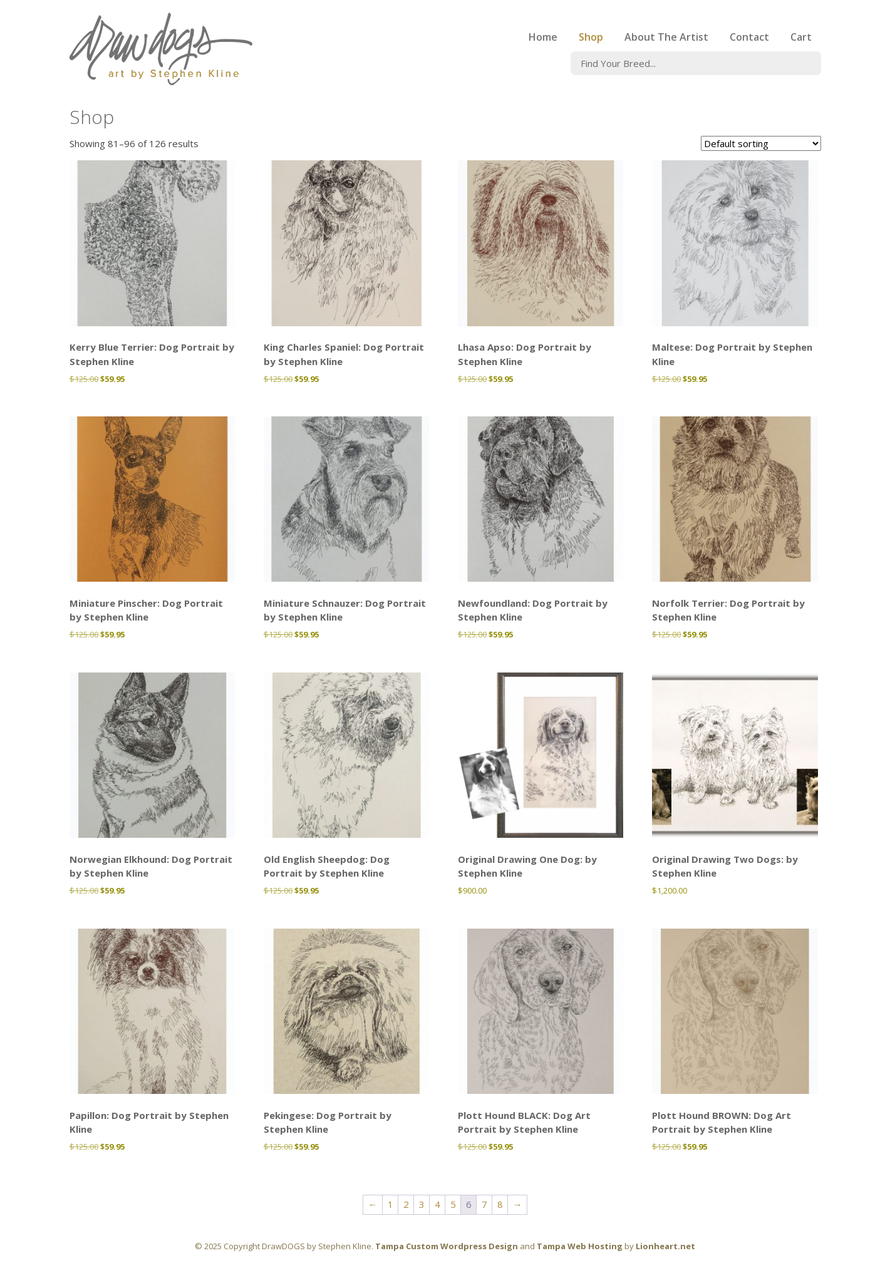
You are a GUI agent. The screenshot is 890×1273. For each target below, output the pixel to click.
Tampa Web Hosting (580, 1246)
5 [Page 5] (453, 1204)
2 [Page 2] (406, 1204)
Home (543, 37)
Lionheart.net (665, 1246)
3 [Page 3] (422, 1204)
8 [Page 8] (500, 1204)
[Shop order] (761, 143)
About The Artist (666, 37)
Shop (591, 37)
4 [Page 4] (437, 1204)
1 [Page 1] (390, 1204)
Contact (749, 37)
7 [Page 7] (484, 1204)
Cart (801, 37)
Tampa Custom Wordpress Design (446, 1246)
